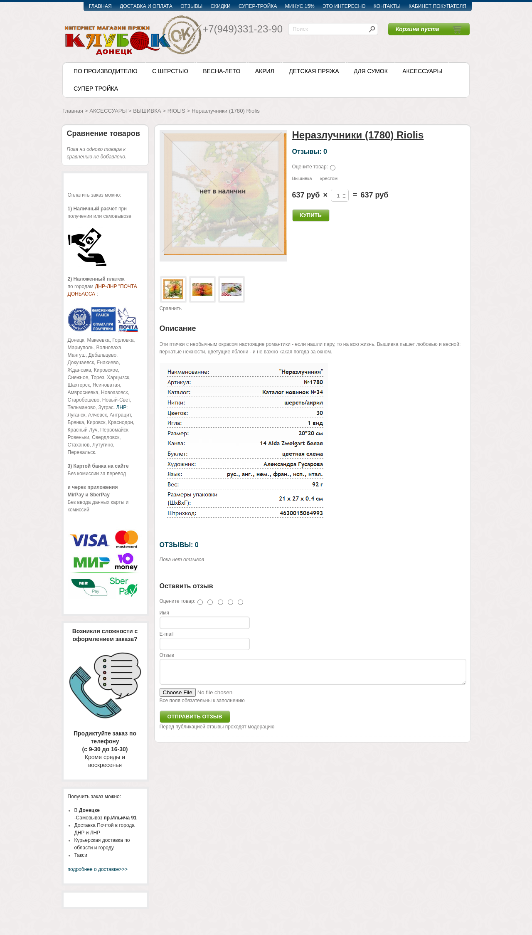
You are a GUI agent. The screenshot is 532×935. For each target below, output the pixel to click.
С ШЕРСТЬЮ (170, 71)
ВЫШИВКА (147, 111)
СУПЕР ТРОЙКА (96, 88)
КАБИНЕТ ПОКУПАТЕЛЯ (437, 6)
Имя (164, 613)
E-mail (167, 634)
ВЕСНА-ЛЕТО (221, 71)
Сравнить (171, 308)
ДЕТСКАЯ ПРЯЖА (314, 71)
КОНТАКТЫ (387, 6)
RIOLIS (176, 111)
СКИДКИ (221, 6)
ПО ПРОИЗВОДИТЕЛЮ (106, 71)
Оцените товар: (310, 167)
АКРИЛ (264, 71)
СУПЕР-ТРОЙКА (258, 6)
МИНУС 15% (300, 6)
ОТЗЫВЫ (191, 6)
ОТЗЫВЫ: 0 (179, 544)
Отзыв (167, 655)
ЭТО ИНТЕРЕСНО (344, 6)
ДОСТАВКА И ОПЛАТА (146, 6)
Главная (72, 111)
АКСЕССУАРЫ (422, 71)
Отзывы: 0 (309, 151)
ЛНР (121, 407)
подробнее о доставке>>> (98, 869)
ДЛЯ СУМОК (371, 71)
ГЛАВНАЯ (100, 6)
